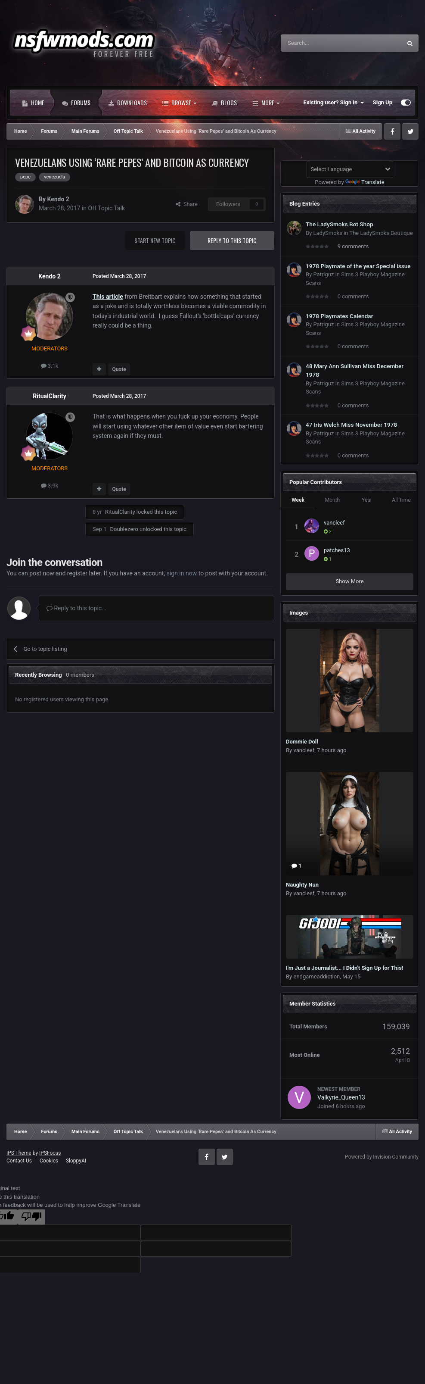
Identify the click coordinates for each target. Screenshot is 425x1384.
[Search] (321, 43)
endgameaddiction (316, 976)
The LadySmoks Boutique (381, 233)
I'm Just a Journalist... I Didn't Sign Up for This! (344, 968)
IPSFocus (50, 1153)
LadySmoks (327, 233)
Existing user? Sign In (334, 103)
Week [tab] (298, 500)
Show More (349, 581)
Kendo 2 (58, 199)
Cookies (49, 1161)
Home (33, 103)
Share (187, 204)
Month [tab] (332, 500)
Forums (76, 103)
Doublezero (124, 529)
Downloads (127, 103)
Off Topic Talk (106, 208)
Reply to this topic (232, 240)
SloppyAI (76, 1161)
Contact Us (19, 1161)
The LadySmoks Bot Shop (339, 224)
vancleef (334, 522)
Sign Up (382, 102)
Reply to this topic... (76, 608)
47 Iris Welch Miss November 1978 (351, 424)
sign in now (182, 573)
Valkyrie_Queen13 (341, 1097)
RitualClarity (49, 396)
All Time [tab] (401, 500)
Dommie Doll (302, 741)
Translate (365, 182)
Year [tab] (367, 500)
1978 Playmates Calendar (339, 315)
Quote (119, 369)
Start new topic (155, 240)
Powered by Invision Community (382, 1157)
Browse (179, 103)
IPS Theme (18, 1153)
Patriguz (323, 274)
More (266, 103)
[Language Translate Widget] (350, 169)
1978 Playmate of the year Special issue (358, 265)
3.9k (50, 485)
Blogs (224, 103)
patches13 (337, 550)
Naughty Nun (302, 884)
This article (108, 296)
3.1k (50, 365)
